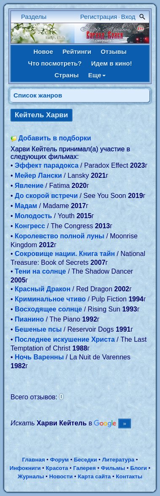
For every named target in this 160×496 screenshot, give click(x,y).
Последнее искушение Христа (65, 339)
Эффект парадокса (46, 165)
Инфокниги (25, 468)
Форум (59, 459)
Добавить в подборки (54, 138)
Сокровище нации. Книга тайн (65, 253)
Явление (29, 185)
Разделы (33, 16)
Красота (57, 468)
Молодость (33, 215)
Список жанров (37, 95)
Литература (118, 459)
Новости (61, 476)
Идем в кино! (111, 63)
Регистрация (98, 16)
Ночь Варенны (39, 357)
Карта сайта (94, 476)
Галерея (84, 468)
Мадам (26, 205)
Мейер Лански (38, 175)
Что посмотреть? (55, 63)
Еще (97, 75)
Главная (33, 459)
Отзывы (113, 51)
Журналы (31, 476)
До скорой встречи (46, 195)
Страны (66, 75)
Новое (43, 51)
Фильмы (113, 468)
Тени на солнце (40, 271)
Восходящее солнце (48, 309)
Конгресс (30, 226)
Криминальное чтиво (50, 299)
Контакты (129, 476)
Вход (128, 16)
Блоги (138, 468)
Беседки (85, 459)
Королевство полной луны (59, 236)
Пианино (29, 319)
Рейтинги (76, 51)
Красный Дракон (42, 289)
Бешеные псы (38, 329)
